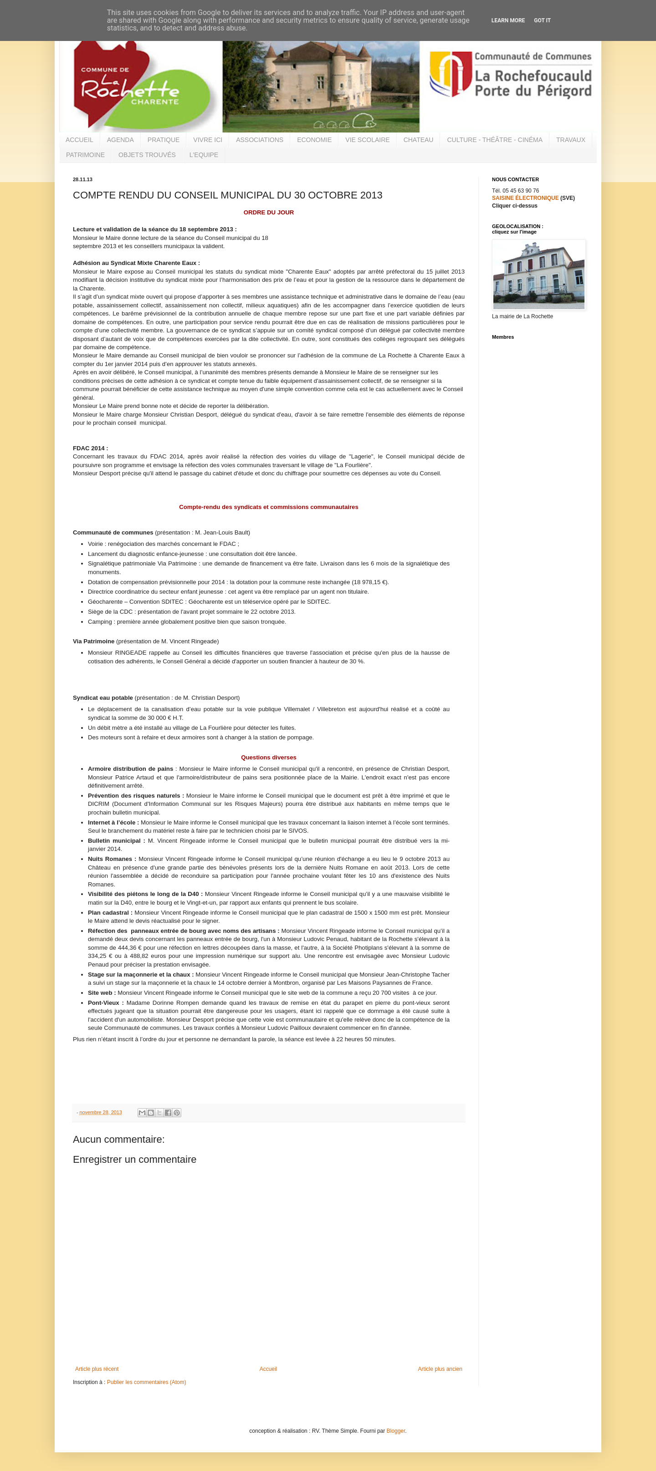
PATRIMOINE (85, 154)
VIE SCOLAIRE (367, 139)
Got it (542, 20)
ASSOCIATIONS (259, 139)
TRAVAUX (570, 139)
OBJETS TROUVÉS (147, 154)
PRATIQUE (164, 139)
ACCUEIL (79, 139)
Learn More (508, 20)
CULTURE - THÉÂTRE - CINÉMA (495, 139)
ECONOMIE (314, 139)
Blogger (396, 1431)
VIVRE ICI (207, 139)
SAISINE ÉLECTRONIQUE (525, 198)
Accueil (268, 1369)
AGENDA (120, 139)
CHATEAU (419, 139)
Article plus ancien (440, 1369)
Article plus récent (96, 1369)
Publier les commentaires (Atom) (146, 1382)
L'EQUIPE (204, 154)
